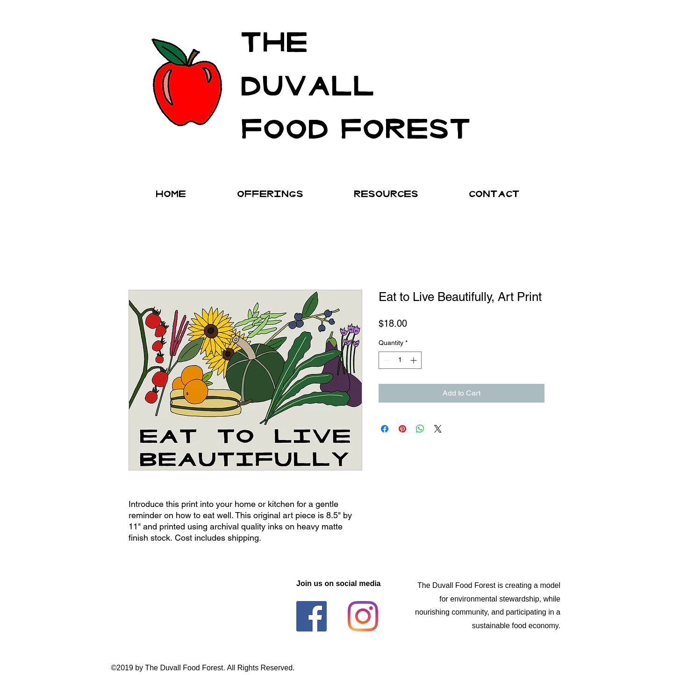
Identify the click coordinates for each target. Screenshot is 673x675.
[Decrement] (386, 360)
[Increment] (414, 360)
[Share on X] (438, 428)
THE (274, 39)
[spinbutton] (400, 360)
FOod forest (355, 125)
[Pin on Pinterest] (402, 428)
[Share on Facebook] (384, 428)
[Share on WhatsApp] (420, 428)
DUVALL (307, 82)
